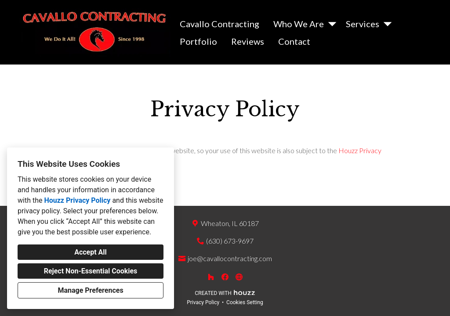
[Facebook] (225, 277)
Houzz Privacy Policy (77, 200)
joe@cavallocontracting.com (230, 258)
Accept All (90, 252)
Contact (294, 41)
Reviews (247, 41)
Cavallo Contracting (219, 23)
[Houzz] (211, 277)
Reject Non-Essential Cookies (91, 271)
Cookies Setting (244, 302)
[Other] (239, 277)
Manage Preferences (90, 290)
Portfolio (198, 41)
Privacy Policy (203, 302)
